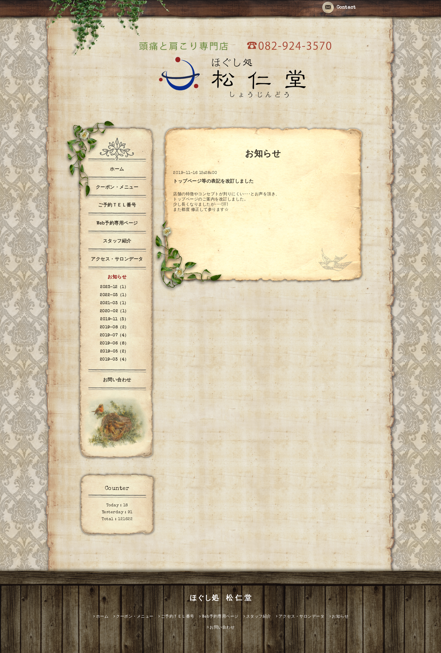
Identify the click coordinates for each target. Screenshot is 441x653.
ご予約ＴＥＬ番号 (117, 205)
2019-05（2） (114, 352)
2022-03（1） (114, 295)
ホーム (117, 169)
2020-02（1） (114, 311)
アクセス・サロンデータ (117, 259)
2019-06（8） (114, 344)
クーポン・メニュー (117, 187)
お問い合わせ (117, 380)
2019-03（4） (114, 360)
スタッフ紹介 (117, 241)
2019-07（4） (114, 336)
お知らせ (117, 277)
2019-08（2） (114, 327)
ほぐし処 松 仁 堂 (220, 598)
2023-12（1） (114, 287)
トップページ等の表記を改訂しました (213, 181)
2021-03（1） (114, 303)
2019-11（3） (114, 319)
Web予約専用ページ (117, 223)
